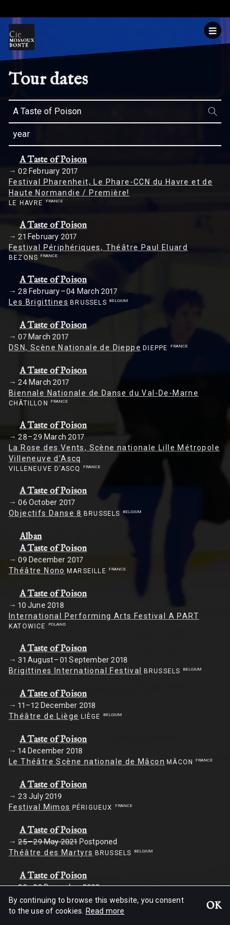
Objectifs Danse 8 (45, 513)
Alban (31, 537)
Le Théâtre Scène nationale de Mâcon (87, 761)
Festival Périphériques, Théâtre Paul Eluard (98, 247)
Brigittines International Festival (75, 670)
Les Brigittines (38, 302)
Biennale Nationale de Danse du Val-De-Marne (104, 393)
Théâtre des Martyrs (51, 852)
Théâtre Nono (37, 570)
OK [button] (213, 906)
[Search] (212, 111)
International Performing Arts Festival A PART (104, 616)
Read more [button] (105, 911)
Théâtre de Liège (44, 716)
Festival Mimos (40, 807)
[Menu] (212, 30)
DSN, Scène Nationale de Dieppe (75, 347)
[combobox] (115, 111)
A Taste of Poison (53, 160)
